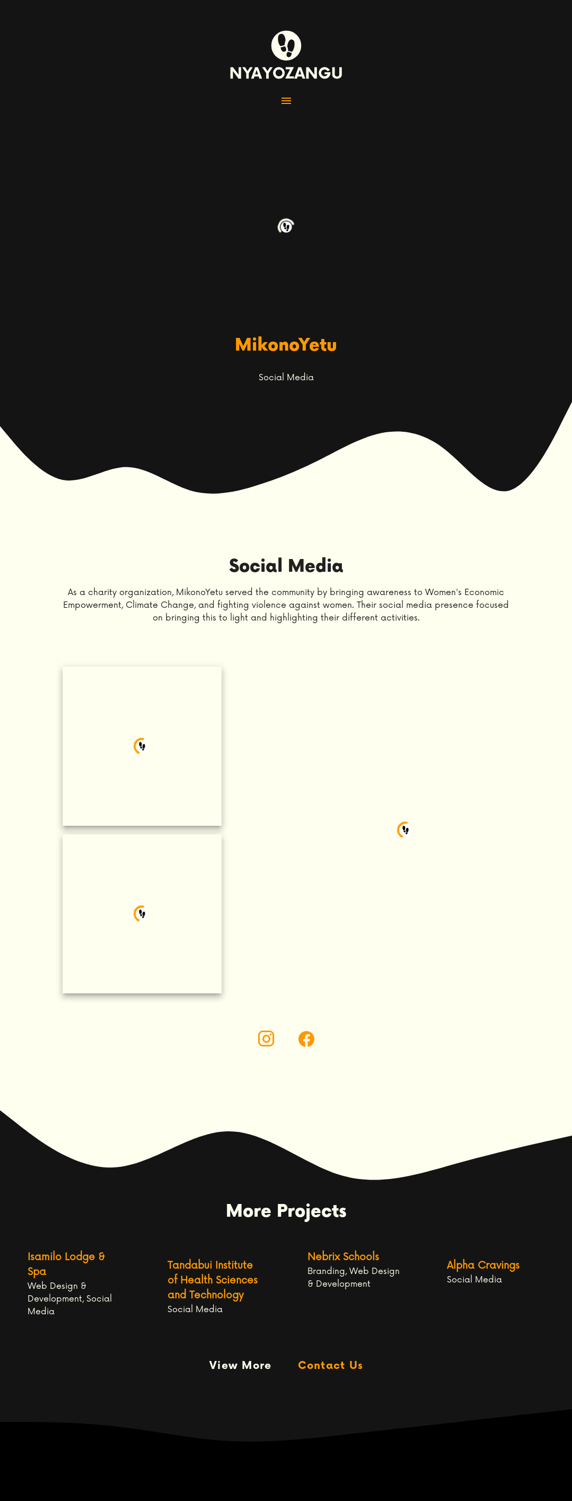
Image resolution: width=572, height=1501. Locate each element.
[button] (286, 101)
